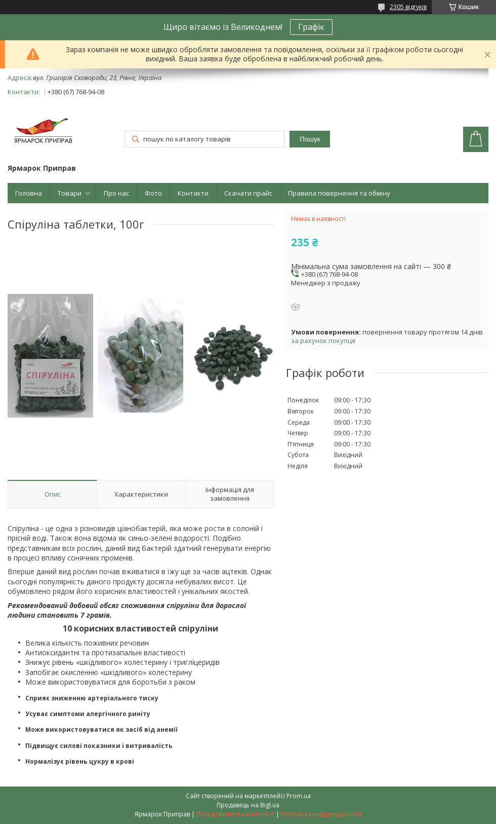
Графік (311, 26)
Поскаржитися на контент (235, 814)
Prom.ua (298, 796)
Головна (28, 193)
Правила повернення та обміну (339, 193)
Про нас (116, 193)
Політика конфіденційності (321, 814)
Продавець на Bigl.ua (248, 805)
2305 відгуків (408, 7)
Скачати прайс (248, 193)
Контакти (193, 193)
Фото (153, 193)
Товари (69, 193)
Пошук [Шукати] (310, 139)
